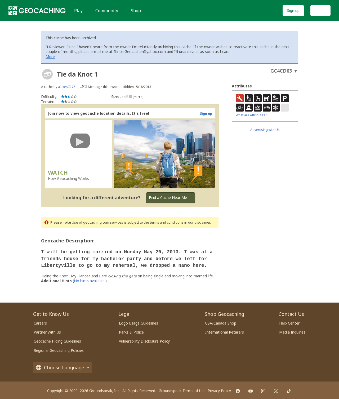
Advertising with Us (265, 129)
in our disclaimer (197, 222)
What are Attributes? (251, 115)
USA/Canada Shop (220, 321)
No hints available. (89, 279)
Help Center (289, 321)
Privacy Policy (219, 389)
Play (78, 11)
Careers (40, 321)
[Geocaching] (37, 10)
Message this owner (103, 87)
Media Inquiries (292, 330)
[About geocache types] (47, 74)
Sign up (293, 10)
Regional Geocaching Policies (59, 348)
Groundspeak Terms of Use (182, 389)
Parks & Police (131, 330)
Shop (136, 11)
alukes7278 (66, 87)
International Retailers (224, 330)
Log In (320, 10)
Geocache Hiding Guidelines (57, 339)
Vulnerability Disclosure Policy (144, 339)
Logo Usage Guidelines (138, 321)
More (50, 56)
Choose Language (62, 366)
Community (106, 11)
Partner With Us (47, 330)
